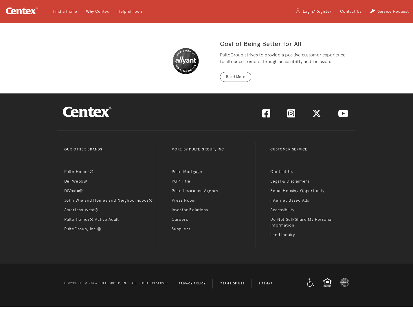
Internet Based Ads (289, 200)
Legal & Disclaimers (289, 181)
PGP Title (181, 181)
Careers (180, 219)
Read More (235, 77)
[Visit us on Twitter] (316, 115)
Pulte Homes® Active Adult (91, 219)
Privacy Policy (192, 283)
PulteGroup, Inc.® (82, 229)
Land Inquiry (282, 234)
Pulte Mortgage (187, 171)
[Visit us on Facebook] (266, 115)
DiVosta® (73, 190)
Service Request (389, 11)
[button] (65, 11)
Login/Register (313, 11)
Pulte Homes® (79, 171)
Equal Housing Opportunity (297, 190)
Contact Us (350, 11)
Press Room (184, 200)
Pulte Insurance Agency (195, 190)
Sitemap (265, 283)
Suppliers (181, 229)
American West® (81, 209)
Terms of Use (233, 283)
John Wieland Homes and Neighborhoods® (108, 200)
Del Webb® (76, 181)
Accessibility (282, 209)
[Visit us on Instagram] (291, 115)
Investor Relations (190, 209)
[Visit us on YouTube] (343, 115)
